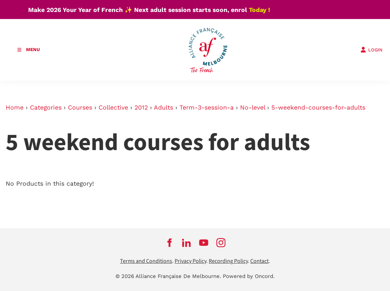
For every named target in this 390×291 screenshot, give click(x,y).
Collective (113, 107)
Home (15, 107)
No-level (252, 107)
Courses (80, 107)
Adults (163, 107)
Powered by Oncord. (249, 276)
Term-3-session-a (207, 107)
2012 (141, 107)
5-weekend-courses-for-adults (318, 107)
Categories (46, 107)
